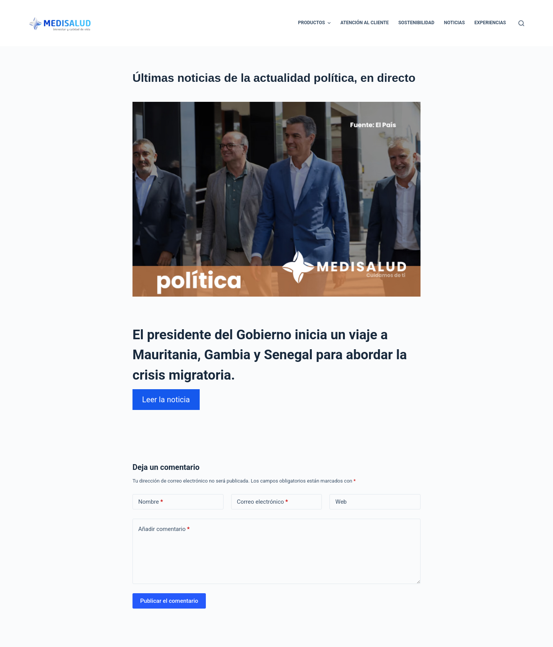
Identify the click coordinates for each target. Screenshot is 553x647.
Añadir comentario (164, 529)
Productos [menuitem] (315, 23)
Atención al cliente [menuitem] (364, 22)
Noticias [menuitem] (454, 22)
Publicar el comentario (169, 600)
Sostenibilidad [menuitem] (416, 22)
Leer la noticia (166, 399)
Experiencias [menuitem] (490, 22)
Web (340, 501)
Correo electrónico (262, 502)
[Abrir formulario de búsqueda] (521, 23)
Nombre (150, 502)
